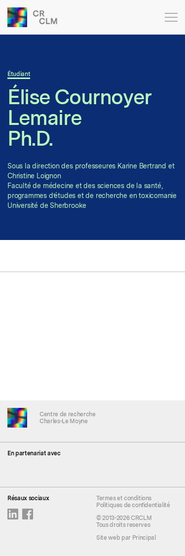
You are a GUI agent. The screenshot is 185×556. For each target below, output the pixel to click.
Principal (144, 537)
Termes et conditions (123, 498)
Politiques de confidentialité (133, 505)
